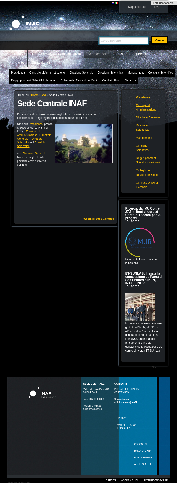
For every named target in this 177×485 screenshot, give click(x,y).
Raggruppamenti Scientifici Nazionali (33, 80)
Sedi (44, 95)
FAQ (156, 7)
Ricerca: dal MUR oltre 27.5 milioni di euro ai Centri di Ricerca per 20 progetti (143, 213)
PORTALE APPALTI (144, 457)
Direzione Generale (81, 72)
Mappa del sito (137, 7)
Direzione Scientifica (110, 72)
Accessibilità (129, 480)
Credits (111, 480)
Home (18, 54)
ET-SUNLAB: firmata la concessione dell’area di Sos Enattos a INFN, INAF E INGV (143, 278)
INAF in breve (41, 54)
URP (120, 54)
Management (135, 72)
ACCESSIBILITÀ (142, 464)
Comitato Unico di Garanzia (119, 80)
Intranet (18, 62)
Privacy (122, 418)
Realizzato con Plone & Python (19, 482)
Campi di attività (69, 54)
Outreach (140, 54)
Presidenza (18, 72)
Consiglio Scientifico (160, 72)
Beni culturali (40, 62)
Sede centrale (98, 54)
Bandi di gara (142, 451)
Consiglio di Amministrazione (47, 72)
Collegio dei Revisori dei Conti (79, 80)
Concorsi (140, 444)
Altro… (155, 367)
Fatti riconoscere (163, 3)
